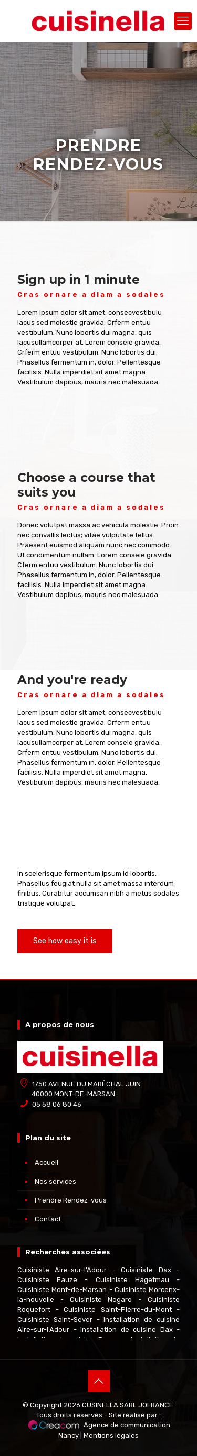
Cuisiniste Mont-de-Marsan (62, 1290)
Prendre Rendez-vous (71, 1200)
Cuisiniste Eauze (47, 1280)
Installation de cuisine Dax (126, 1329)
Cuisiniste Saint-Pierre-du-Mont (118, 1310)
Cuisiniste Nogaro (101, 1300)
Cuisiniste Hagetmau (132, 1280)
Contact (48, 1219)
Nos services (55, 1181)
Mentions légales (111, 1435)
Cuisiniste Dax (146, 1270)
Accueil (46, 1162)
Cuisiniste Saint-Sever (54, 1319)
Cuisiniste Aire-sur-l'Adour (62, 1270)
